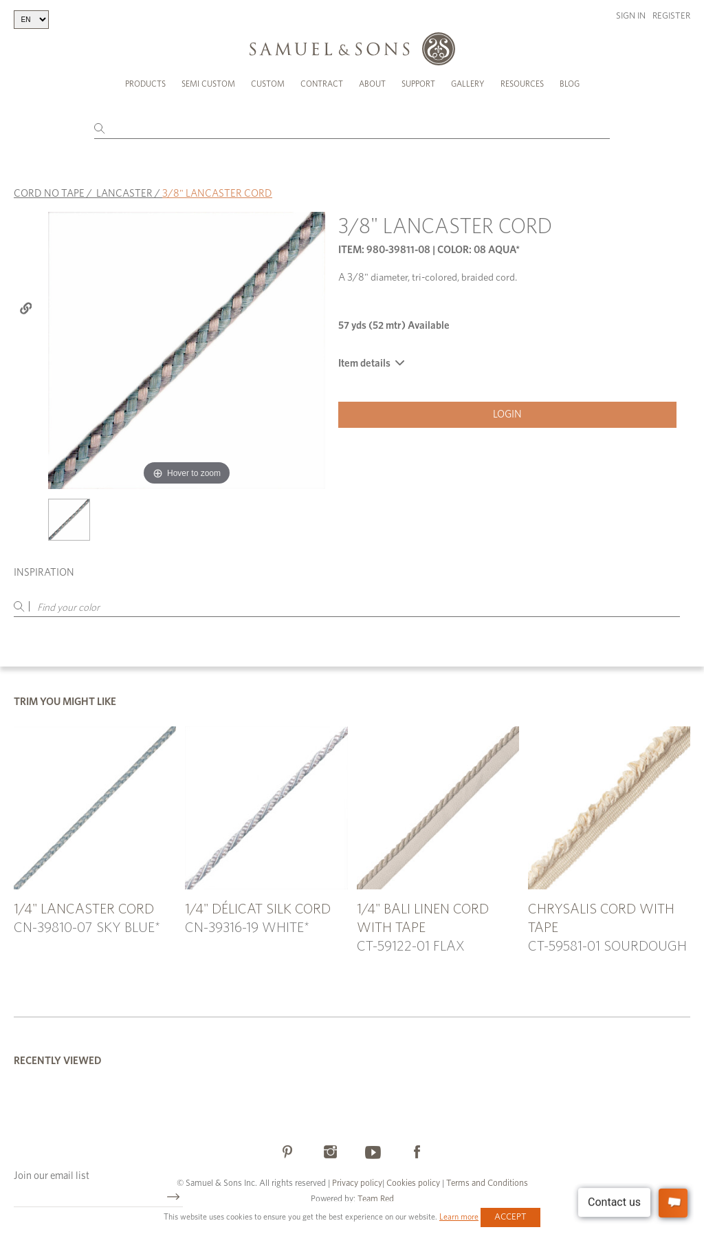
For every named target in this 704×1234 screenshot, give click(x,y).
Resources (522, 84)
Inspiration (44, 572)
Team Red (376, 1199)
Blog (570, 84)
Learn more (458, 1217)
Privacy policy (357, 1183)
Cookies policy (413, 1183)
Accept (510, 1217)
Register (671, 16)
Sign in (631, 16)
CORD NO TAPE (49, 193)
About (372, 84)
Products (145, 84)
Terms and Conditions (486, 1183)
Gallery (468, 84)
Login (507, 414)
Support (418, 84)
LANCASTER (124, 193)
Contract (321, 84)
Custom (268, 84)
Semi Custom (208, 84)
